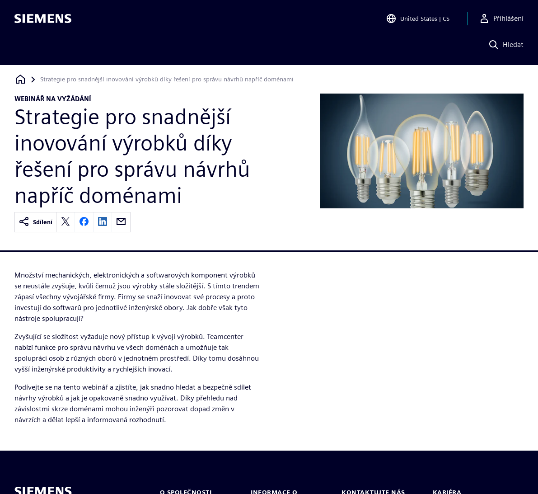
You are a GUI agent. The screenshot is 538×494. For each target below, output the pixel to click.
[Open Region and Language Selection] (417, 20)
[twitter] (65, 222)
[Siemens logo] (42, 19)
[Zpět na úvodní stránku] (20, 79)
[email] (121, 222)
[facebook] (84, 222)
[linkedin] (103, 222)
